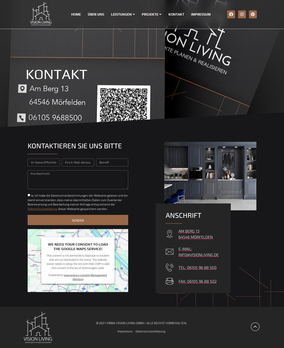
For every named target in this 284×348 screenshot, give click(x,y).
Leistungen (123, 14)
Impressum (201, 14)
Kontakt (176, 14)
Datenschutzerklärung (42, 209)
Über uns (96, 14)
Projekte (152, 14)
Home (76, 14)
